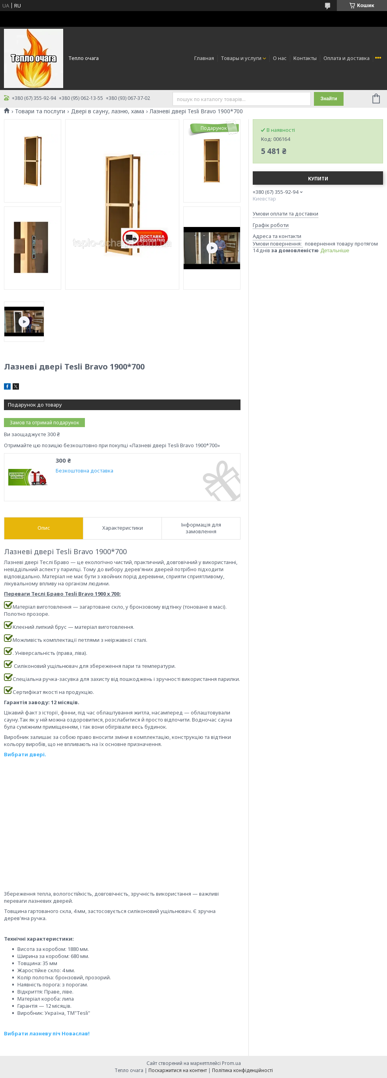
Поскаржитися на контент (177, 1070)
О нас (280, 58)
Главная (204, 58)
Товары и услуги (241, 58)
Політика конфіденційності (242, 1070)
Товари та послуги (40, 111)
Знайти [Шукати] (328, 98)
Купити (318, 178)
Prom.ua (231, 1063)
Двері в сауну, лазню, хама (107, 111)
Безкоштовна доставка (84, 470)
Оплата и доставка (346, 58)
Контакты (305, 58)
